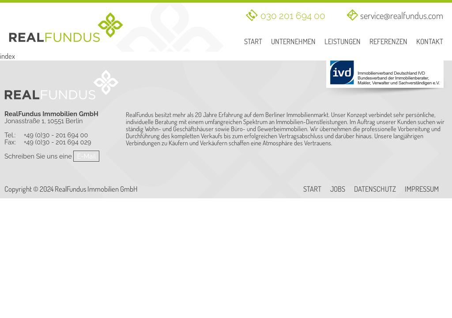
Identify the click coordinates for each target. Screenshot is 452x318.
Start (253, 41)
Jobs (337, 189)
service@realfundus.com (401, 15)
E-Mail (86, 156)
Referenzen (388, 41)
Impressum (422, 189)
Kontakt (429, 41)
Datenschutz (375, 189)
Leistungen (342, 41)
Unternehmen (293, 41)
